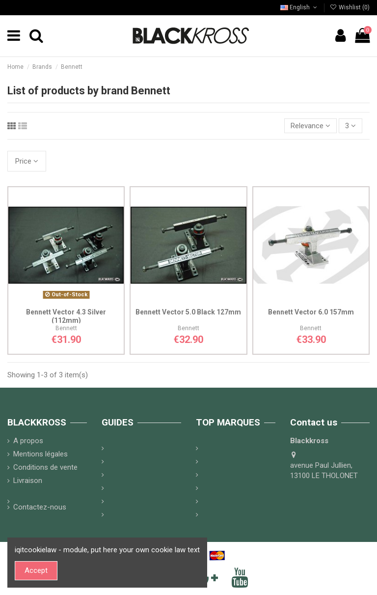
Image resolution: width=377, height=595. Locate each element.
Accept (36, 570)
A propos (28, 440)
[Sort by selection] (310, 126)
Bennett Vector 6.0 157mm (311, 312)
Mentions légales (40, 454)
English (299, 7)
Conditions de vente (45, 467)
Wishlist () (350, 7)
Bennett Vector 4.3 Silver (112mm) (66, 316)
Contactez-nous (39, 507)
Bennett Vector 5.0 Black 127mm (188, 312)
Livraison (27, 480)
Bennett (66, 328)
